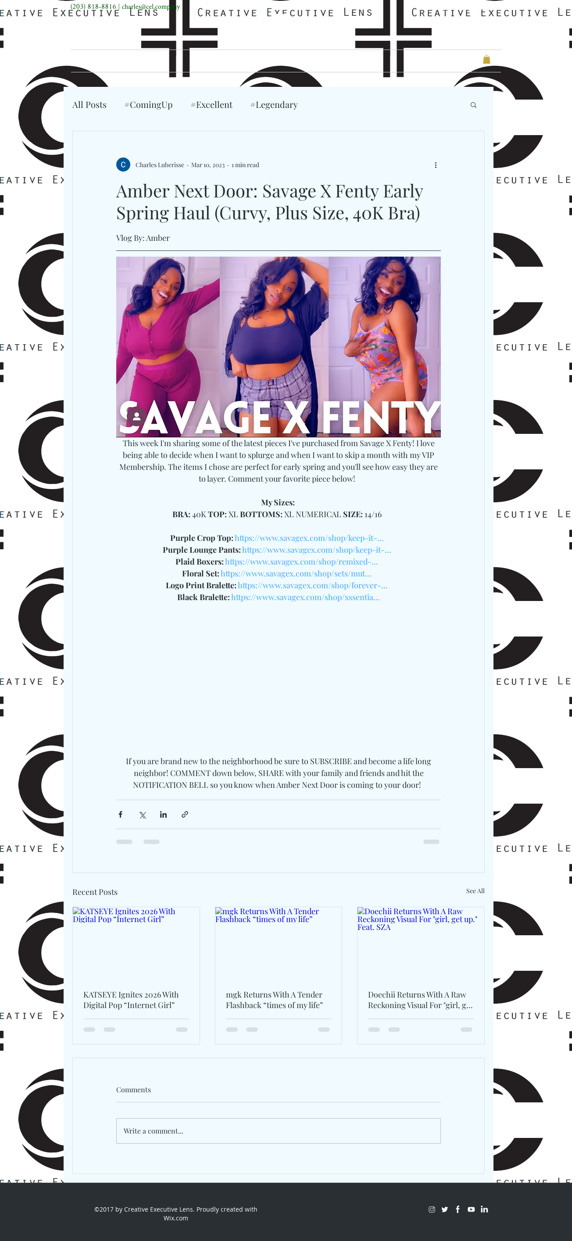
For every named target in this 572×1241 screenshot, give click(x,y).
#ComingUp (148, 104)
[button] (486, 59)
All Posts (89, 104)
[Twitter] (456, 7)
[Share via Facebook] (120, 814)
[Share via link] (185, 814)
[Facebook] (469, 7)
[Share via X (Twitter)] (142, 814)
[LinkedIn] (496, 7)
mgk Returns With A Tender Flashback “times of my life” (274, 999)
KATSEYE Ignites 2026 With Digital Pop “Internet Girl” (131, 999)
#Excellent (211, 104)
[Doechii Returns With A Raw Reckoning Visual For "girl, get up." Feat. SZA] (421, 942)
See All (475, 891)
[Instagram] (443, 7)
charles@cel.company (151, 7)
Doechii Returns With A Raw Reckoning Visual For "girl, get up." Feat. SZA (420, 999)
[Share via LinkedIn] (163, 814)
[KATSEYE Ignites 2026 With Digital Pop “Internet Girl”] (136, 942)
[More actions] (435, 164)
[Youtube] (483, 7)
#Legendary (274, 104)
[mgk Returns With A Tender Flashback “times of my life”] (278, 942)
